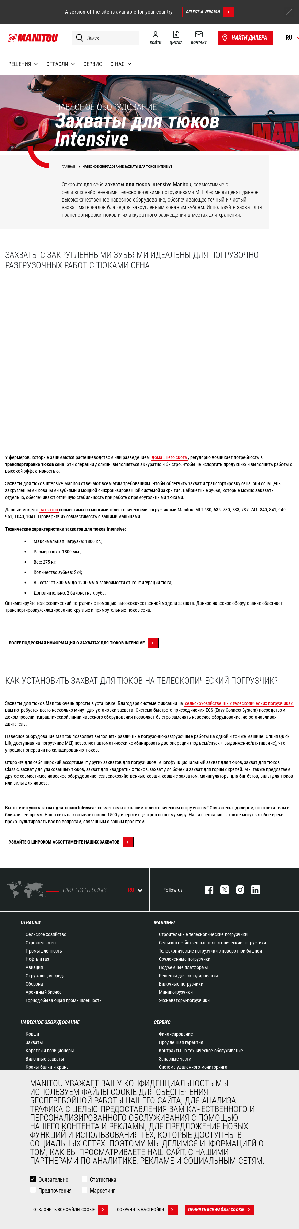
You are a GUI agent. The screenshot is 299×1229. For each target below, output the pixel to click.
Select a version (210, 12)
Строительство (41, 942)
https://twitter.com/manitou (221, 889)
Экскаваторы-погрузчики (184, 1000)
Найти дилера (244, 38)
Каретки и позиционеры (50, 1050)
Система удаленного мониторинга (193, 1067)
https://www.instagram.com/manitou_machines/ (236, 889)
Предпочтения (55, 1190)
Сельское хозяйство (46, 934)
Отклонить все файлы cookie (70, 1210)
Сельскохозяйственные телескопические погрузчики (212, 942)
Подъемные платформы (183, 967)
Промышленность (44, 951)
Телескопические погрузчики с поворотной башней (210, 951)
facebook (206, 889)
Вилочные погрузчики (181, 984)
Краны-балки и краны (48, 1067)
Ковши (32, 1034)
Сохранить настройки (147, 1210)
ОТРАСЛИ (31, 923)
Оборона (34, 984)
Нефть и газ (37, 959)
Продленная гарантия (181, 1042)
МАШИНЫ (164, 923)
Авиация (34, 967)
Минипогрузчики (176, 992)
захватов (49, 509)
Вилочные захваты (45, 1059)
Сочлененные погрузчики (184, 959)
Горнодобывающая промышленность (64, 1000)
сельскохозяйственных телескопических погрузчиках (239, 703)
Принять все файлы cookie (221, 1210)
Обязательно (53, 1179)
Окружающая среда (46, 975)
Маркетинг (102, 1190)
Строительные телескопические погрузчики (203, 934)
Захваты (34, 1042)
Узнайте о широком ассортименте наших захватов (71, 842)
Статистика (103, 1179)
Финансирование (176, 1034)
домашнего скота (169, 457)
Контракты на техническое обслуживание (201, 1050)
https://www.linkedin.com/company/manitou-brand (252, 889)
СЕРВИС (162, 1022)
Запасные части (175, 1059)
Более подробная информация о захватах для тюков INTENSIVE (83, 643)
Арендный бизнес (43, 992)
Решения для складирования (188, 975)
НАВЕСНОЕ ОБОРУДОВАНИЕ (50, 1022)
